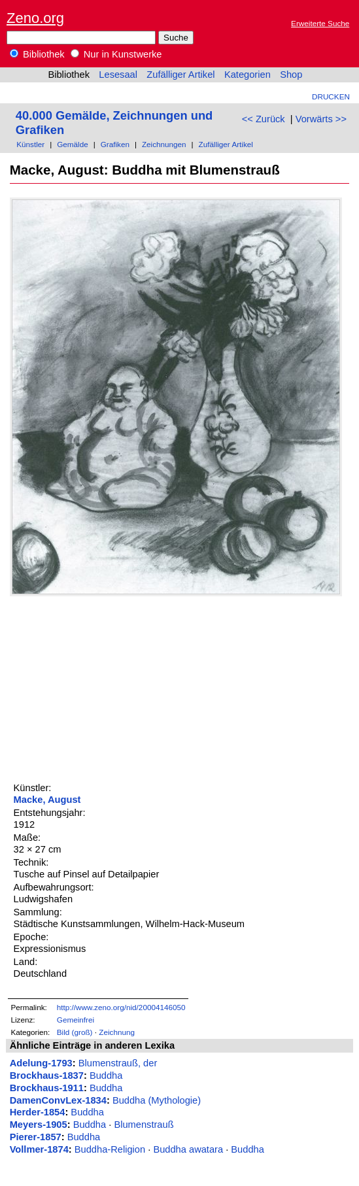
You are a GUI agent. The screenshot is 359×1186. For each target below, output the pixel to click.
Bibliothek (37, 54)
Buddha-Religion (110, 1149)
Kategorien (247, 74)
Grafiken (115, 144)
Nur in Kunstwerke (116, 54)
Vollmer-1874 (39, 1149)
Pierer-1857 (35, 1137)
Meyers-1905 (38, 1124)
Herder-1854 (37, 1112)
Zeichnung (117, 1032)
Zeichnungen (164, 144)
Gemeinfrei (75, 1019)
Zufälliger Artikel (180, 74)
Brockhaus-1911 (47, 1088)
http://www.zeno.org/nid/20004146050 (121, 1007)
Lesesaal (118, 74)
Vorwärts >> (321, 119)
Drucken (331, 96)
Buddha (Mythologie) (156, 1100)
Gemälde (72, 144)
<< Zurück (263, 119)
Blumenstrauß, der (118, 1063)
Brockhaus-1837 (47, 1075)
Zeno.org (35, 18)
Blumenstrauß (143, 1124)
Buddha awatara (188, 1149)
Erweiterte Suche (320, 23)
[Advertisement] (108, 688)
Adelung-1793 (41, 1063)
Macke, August (47, 799)
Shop (291, 74)
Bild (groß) (75, 1032)
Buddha (106, 1075)
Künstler (30, 144)
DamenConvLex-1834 (58, 1100)
